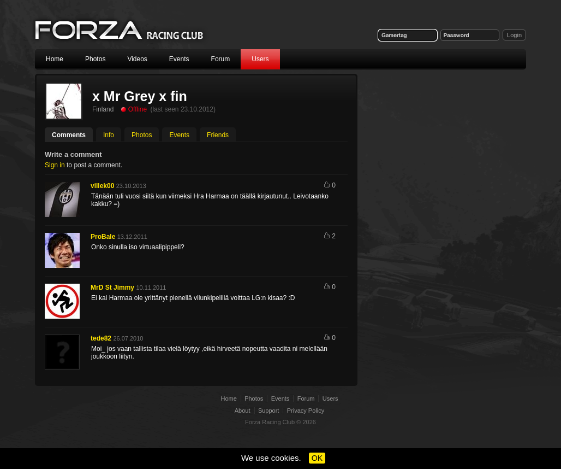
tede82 (101, 338)
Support (268, 410)
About (242, 410)
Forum (220, 59)
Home (54, 59)
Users (260, 59)
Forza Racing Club (120, 30)
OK (317, 458)
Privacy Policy (305, 410)
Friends (218, 135)
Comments (69, 135)
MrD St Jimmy (112, 287)
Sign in (55, 165)
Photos (95, 59)
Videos (137, 59)
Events (179, 59)
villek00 (102, 186)
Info (108, 135)
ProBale (103, 237)
